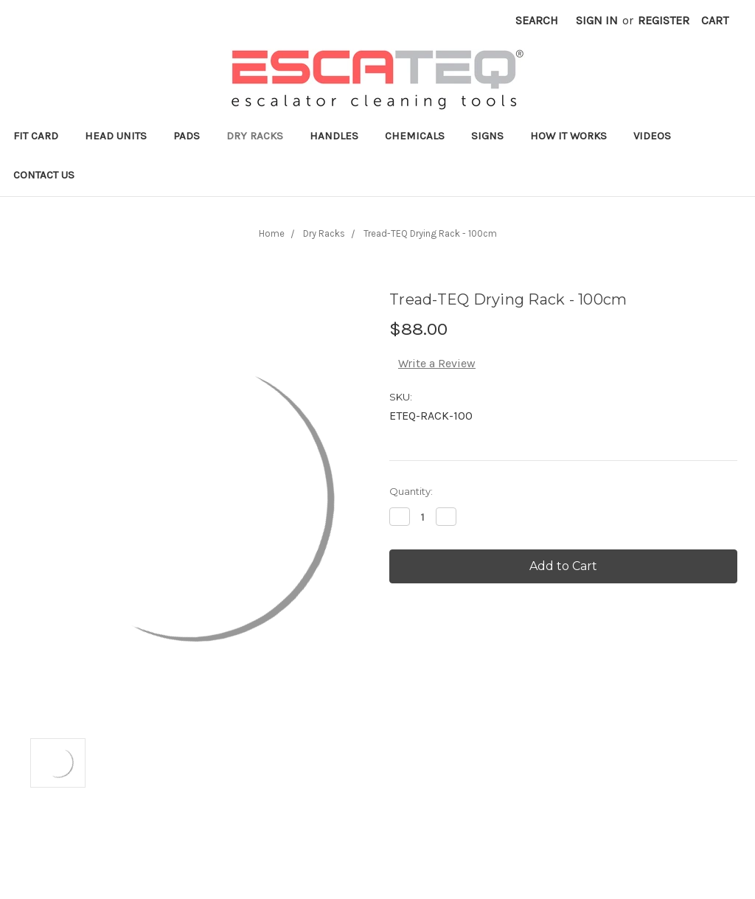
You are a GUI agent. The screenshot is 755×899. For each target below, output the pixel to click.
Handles (334, 135)
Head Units (116, 135)
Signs (487, 135)
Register (663, 20)
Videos (652, 135)
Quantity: (411, 491)
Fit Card (35, 135)
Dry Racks (254, 135)
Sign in (597, 20)
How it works (568, 135)
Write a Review (437, 363)
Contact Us (43, 174)
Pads (186, 135)
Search (536, 20)
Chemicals (415, 135)
